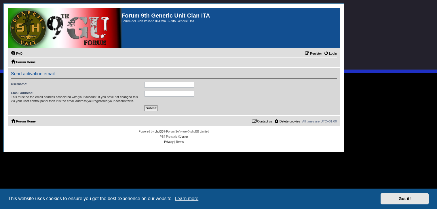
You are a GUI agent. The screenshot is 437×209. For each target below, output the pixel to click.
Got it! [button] (405, 198)
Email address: (22, 93)
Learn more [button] (186, 198)
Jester (184, 136)
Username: (19, 84)
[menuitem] (16, 53)
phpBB (159, 131)
